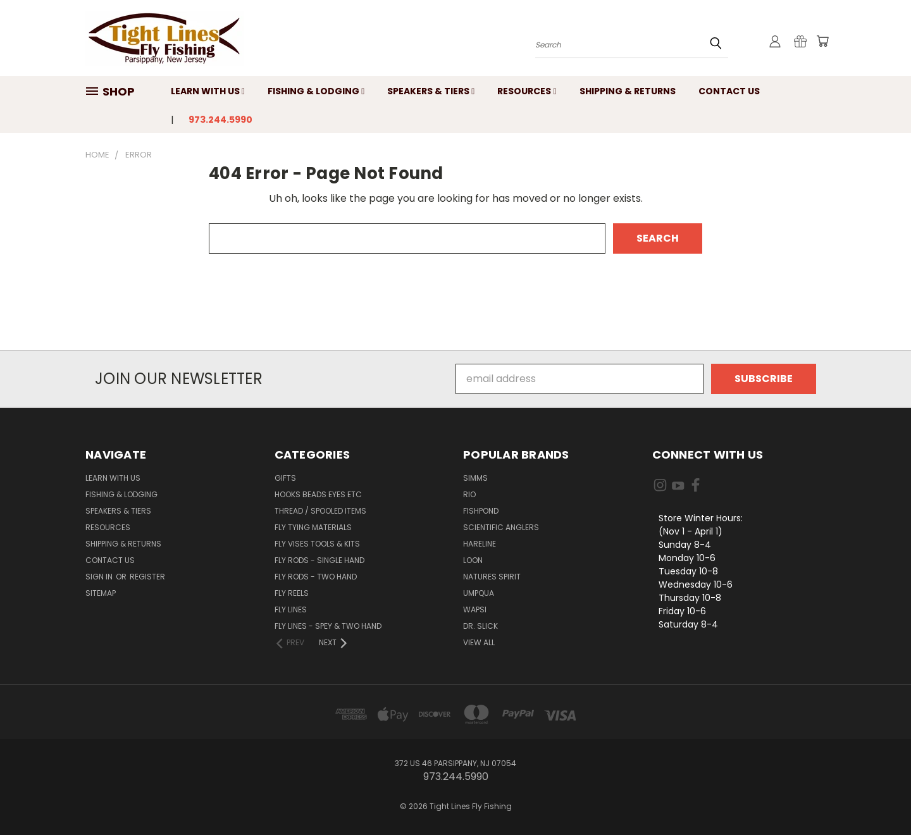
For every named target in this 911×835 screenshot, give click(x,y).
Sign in (100, 576)
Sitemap (100, 593)
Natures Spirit (492, 576)
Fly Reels (292, 593)
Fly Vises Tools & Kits (317, 543)
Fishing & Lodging (316, 91)
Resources (526, 91)
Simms (475, 478)
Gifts (285, 478)
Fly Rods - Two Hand (316, 576)
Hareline (479, 543)
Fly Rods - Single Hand (319, 560)
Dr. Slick (480, 626)
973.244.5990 (220, 119)
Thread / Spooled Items (320, 510)
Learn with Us (208, 91)
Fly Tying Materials (313, 527)
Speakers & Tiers (430, 91)
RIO (469, 494)
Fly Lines (291, 609)
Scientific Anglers (501, 527)
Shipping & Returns (627, 91)
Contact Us (729, 91)
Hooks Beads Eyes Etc (318, 494)
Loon (473, 560)
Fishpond (481, 510)
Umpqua (478, 593)
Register (147, 576)
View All (479, 642)
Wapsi (474, 609)
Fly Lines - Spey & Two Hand (328, 626)
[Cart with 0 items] (822, 41)
